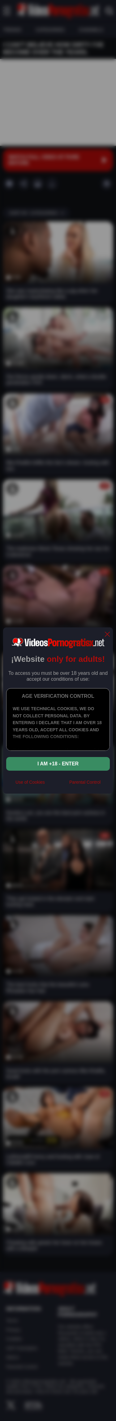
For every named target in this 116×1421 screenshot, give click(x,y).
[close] (107, 635)
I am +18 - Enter (58, 763)
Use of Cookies (30, 782)
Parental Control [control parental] (85, 782)
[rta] (57, 784)
